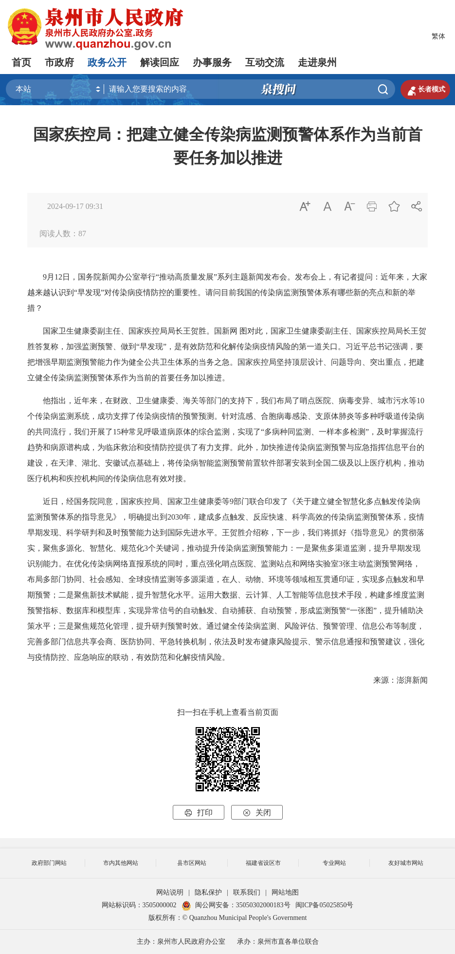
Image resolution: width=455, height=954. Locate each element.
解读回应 (159, 62)
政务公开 (107, 62)
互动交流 (264, 62)
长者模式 (425, 89)
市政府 (59, 62)
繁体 (438, 36)
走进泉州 (317, 62)
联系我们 (246, 892)
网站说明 (169, 892)
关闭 (257, 812)
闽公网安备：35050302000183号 (236, 905)
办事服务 (212, 62)
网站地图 (285, 892)
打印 (198, 812)
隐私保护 (208, 892)
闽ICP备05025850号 (324, 905)
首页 (21, 62)
